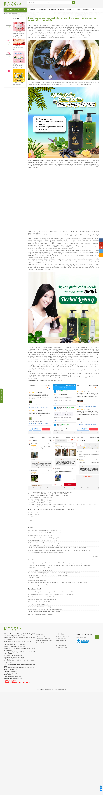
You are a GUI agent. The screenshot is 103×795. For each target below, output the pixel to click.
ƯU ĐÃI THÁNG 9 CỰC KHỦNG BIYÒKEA (19, 83)
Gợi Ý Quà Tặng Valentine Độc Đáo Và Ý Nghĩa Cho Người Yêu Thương (18, 34)
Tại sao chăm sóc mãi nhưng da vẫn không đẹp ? (41, 602)
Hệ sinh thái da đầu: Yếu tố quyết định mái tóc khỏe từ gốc (44, 545)
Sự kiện (30, 527)
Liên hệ (94, 9)
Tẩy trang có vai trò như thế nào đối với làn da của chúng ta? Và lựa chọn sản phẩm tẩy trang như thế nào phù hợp (59, 550)
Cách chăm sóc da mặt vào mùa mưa (38, 604)
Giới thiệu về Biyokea (41, 636)
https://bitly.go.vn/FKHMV (45, 501)
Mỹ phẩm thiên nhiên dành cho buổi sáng (39, 606)
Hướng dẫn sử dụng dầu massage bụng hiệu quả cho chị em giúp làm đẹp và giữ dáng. (51, 592)
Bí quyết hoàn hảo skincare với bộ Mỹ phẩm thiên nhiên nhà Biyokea (46, 552)
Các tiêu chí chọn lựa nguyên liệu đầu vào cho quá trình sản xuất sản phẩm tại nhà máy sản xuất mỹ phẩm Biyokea (59, 565)
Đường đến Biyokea (41, 643)
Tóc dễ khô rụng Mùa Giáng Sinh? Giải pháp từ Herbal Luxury (44, 540)
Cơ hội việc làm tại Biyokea (43, 638)
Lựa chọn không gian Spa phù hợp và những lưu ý (41, 570)
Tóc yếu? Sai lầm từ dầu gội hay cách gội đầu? (40, 535)
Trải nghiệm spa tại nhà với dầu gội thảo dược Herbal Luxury (44, 530)
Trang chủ (32, 9)
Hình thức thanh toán (61, 640)
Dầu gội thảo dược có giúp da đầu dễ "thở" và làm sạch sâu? (44, 533)
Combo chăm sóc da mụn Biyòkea (37, 580)
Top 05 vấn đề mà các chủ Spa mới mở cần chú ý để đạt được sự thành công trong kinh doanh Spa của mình (57, 582)
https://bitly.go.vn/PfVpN (45, 497)
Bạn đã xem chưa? (34, 589)
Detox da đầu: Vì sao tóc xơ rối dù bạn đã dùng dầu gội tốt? (44, 538)
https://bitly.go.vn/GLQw (44, 502)
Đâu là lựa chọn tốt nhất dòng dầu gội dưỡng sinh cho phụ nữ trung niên (48, 575)
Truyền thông (42, 9)
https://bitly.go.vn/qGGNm (42, 499)
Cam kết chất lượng (61, 643)
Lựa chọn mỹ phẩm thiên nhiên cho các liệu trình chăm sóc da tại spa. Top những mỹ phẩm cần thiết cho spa (57, 547)
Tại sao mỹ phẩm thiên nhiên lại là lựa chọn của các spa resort (45, 609)
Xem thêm (31, 560)
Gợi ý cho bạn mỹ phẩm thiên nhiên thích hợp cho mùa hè (44, 611)
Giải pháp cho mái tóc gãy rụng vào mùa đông (40, 614)
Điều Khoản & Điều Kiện (62, 636)
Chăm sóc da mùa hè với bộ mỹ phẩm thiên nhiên (41, 597)
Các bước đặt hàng (61, 645)
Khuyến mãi (52, 9)
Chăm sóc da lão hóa (34, 577)
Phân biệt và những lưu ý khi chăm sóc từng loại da (42, 599)
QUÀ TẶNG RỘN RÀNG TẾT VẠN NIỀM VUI (18, 47)
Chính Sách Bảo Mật (61, 638)
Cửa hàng (61, 9)
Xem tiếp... (96, 556)
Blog (78, 9)
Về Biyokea (39, 634)
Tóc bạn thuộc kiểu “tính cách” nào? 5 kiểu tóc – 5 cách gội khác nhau (47, 543)
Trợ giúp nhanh (60, 634)
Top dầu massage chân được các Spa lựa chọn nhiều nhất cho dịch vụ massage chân (51, 594)
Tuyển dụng (85, 9)
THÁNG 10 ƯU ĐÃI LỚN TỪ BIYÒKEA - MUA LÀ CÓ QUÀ (18, 65)
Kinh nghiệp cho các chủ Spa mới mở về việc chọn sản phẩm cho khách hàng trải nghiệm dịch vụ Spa (55, 563)
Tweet (30, 520)
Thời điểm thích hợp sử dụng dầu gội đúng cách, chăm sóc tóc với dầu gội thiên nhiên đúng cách (54, 572)
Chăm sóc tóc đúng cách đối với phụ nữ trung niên (42, 585)
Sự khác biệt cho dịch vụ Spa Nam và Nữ (39, 568)
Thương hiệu (70, 9)
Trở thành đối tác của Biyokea (44, 640)
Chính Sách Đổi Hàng (61, 647)
